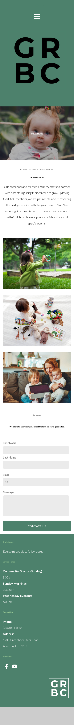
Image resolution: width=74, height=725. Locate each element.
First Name (9, 461)
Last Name (9, 475)
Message (8, 510)
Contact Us (37, 544)
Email (6, 492)
